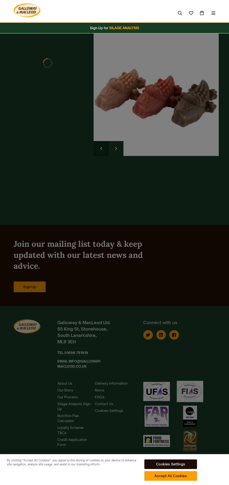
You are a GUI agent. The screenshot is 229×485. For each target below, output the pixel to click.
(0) (202, 13)
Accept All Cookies (170, 476)
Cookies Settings (170, 464)
